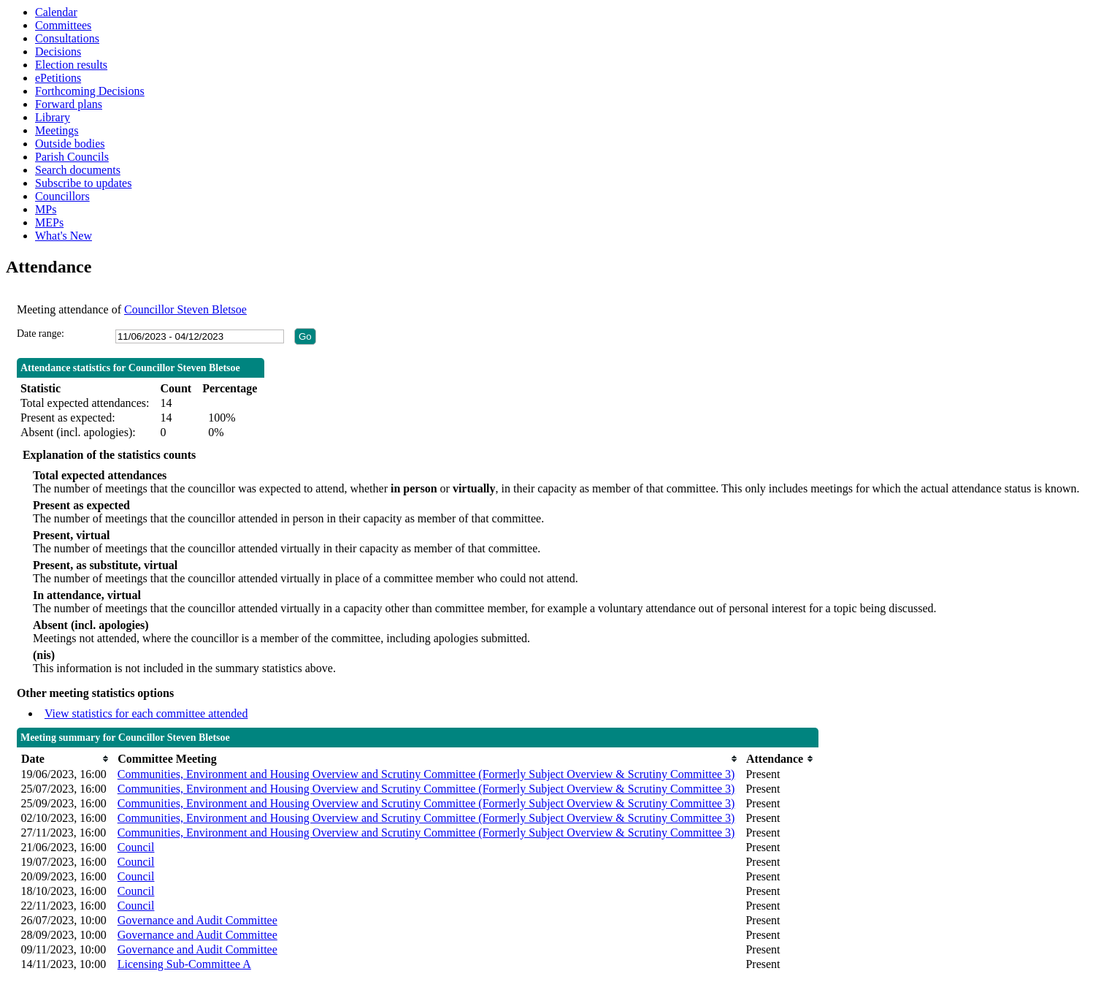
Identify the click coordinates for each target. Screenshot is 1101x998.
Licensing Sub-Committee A (184, 964)
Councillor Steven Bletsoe (185, 309)
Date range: (40, 333)
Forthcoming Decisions (90, 91)
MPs (45, 209)
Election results (71, 64)
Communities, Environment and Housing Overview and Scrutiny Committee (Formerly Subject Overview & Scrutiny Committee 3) (426, 774)
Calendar (56, 12)
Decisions (58, 51)
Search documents (77, 170)
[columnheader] (65, 758)
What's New (63, 235)
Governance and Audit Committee (197, 920)
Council (136, 847)
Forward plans (68, 104)
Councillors (62, 196)
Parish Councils (72, 157)
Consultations (67, 38)
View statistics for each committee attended (146, 713)
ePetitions (58, 78)
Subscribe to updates (83, 183)
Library (52, 117)
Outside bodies (70, 143)
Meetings (57, 130)
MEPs (49, 222)
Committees (63, 25)
